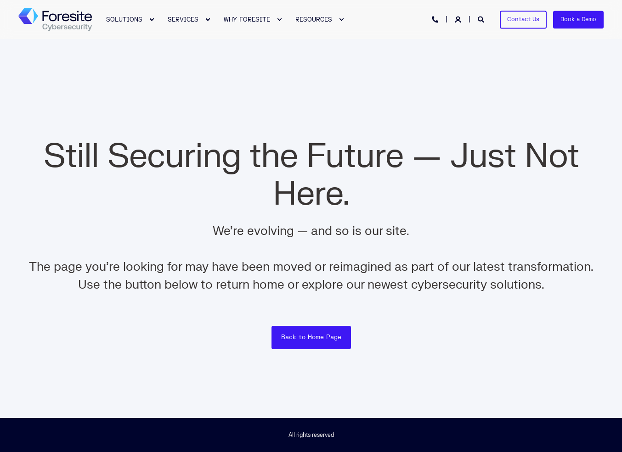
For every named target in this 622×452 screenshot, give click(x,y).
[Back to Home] (55, 19)
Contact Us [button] (523, 19)
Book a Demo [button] (578, 19)
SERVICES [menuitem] (183, 19)
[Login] (459, 19)
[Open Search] (482, 19)
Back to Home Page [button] (311, 337)
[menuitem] (125, 19)
